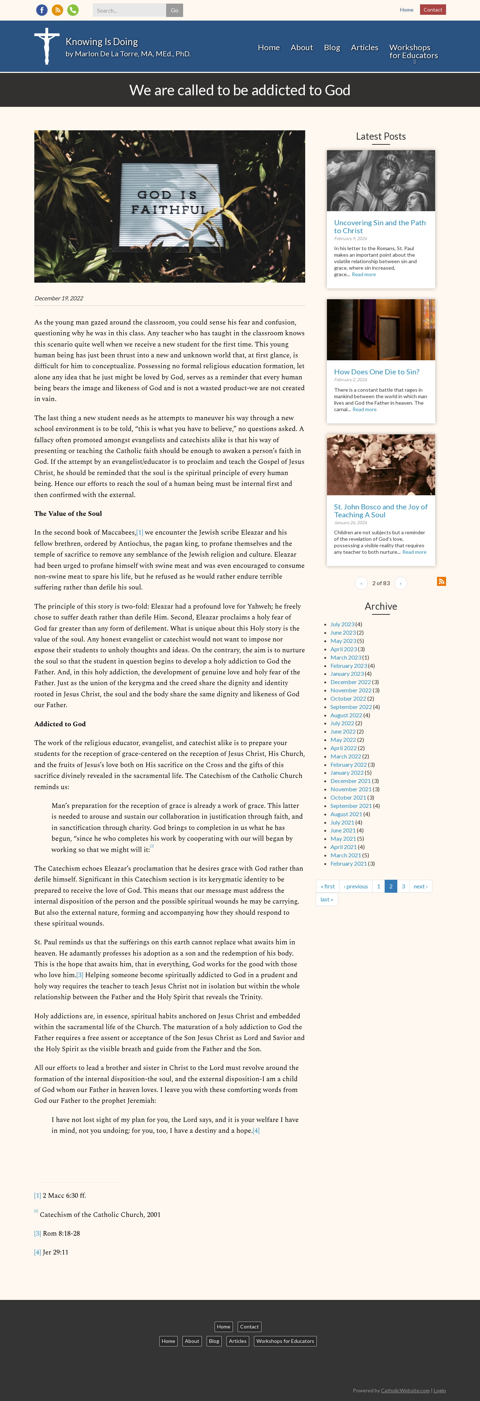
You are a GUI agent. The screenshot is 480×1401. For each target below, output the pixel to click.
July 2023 (342, 624)
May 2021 (343, 838)
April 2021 (343, 846)
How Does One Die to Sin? (376, 371)
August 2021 (346, 813)
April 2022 (343, 747)
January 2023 (347, 673)
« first (328, 886)
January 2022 (347, 772)
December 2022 (350, 681)
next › (421, 886)
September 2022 (351, 706)
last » (326, 899)
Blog (332, 47)
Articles (365, 47)
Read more (364, 274)
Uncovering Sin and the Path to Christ (380, 226)
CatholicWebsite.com (405, 1390)
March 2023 (345, 657)
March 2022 (345, 756)
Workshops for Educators (413, 51)
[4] (256, 1131)
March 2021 (345, 855)
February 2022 (348, 764)
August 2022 (346, 715)
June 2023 (343, 632)
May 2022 (343, 739)
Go (174, 9)
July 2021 (342, 822)
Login (440, 1390)
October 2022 (348, 698)
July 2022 (342, 722)
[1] (139, 532)
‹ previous (356, 886)
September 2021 (351, 805)
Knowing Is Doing (101, 41)
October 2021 (348, 797)
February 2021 (348, 863)
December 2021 (350, 780)
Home (407, 9)
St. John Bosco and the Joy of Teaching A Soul (381, 510)
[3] (79, 975)
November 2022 (351, 690)
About (302, 47)
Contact (433, 9)
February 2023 (348, 665)
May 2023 (343, 640)
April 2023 (343, 648)
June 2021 (343, 830)
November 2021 (351, 789)
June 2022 (343, 731)
